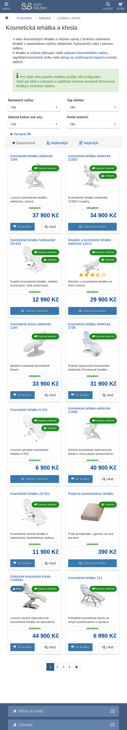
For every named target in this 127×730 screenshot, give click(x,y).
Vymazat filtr (20, 134)
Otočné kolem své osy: (25, 117)
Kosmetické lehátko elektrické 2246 (31, 157)
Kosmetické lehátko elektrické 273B (89, 326)
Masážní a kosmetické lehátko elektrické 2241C (89, 241)
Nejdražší (88, 143)
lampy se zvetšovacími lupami (82, 57)
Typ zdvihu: (76, 100)
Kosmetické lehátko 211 (85, 578)
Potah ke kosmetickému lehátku (91, 494)
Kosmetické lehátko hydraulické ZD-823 (32, 241)
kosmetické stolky (39, 57)
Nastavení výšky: (21, 100)
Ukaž (50, 227)
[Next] (77, 667)
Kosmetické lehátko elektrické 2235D (89, 157)
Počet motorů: (78, 117)
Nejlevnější (57, 143)
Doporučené (23, 143)
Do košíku (22, 227)
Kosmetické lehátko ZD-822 (30, 494)
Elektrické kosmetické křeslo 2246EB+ (30, 578)
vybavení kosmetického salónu (86, 53)
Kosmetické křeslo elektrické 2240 (30, 326)
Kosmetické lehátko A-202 (29, 410)
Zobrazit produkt (92, 227)
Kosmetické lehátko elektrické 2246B (89, 410)
